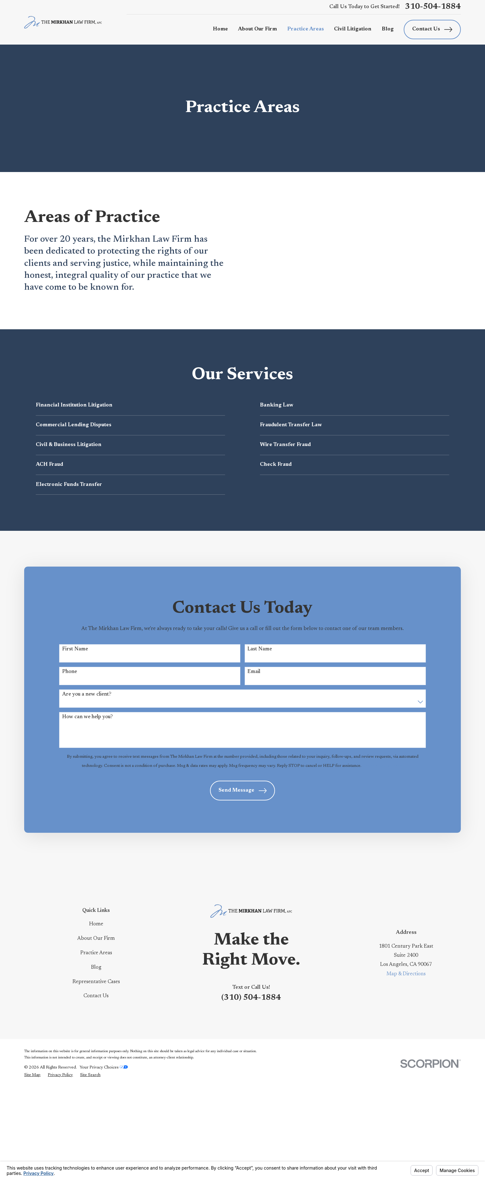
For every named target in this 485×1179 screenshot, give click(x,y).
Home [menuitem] (220, 29)
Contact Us (432, 29)
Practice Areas (96, 1043)
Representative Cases (96, 1072)
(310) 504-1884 (251, 1088)
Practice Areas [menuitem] (305, 29)
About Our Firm (96, 1028)
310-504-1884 (433, 7)
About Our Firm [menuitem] (257, 29)
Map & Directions (406, 1064)
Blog (96, 1057)
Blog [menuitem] (388, 29)
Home (96, 1014)
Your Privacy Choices (104, 1158)
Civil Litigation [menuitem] (352, 29)
